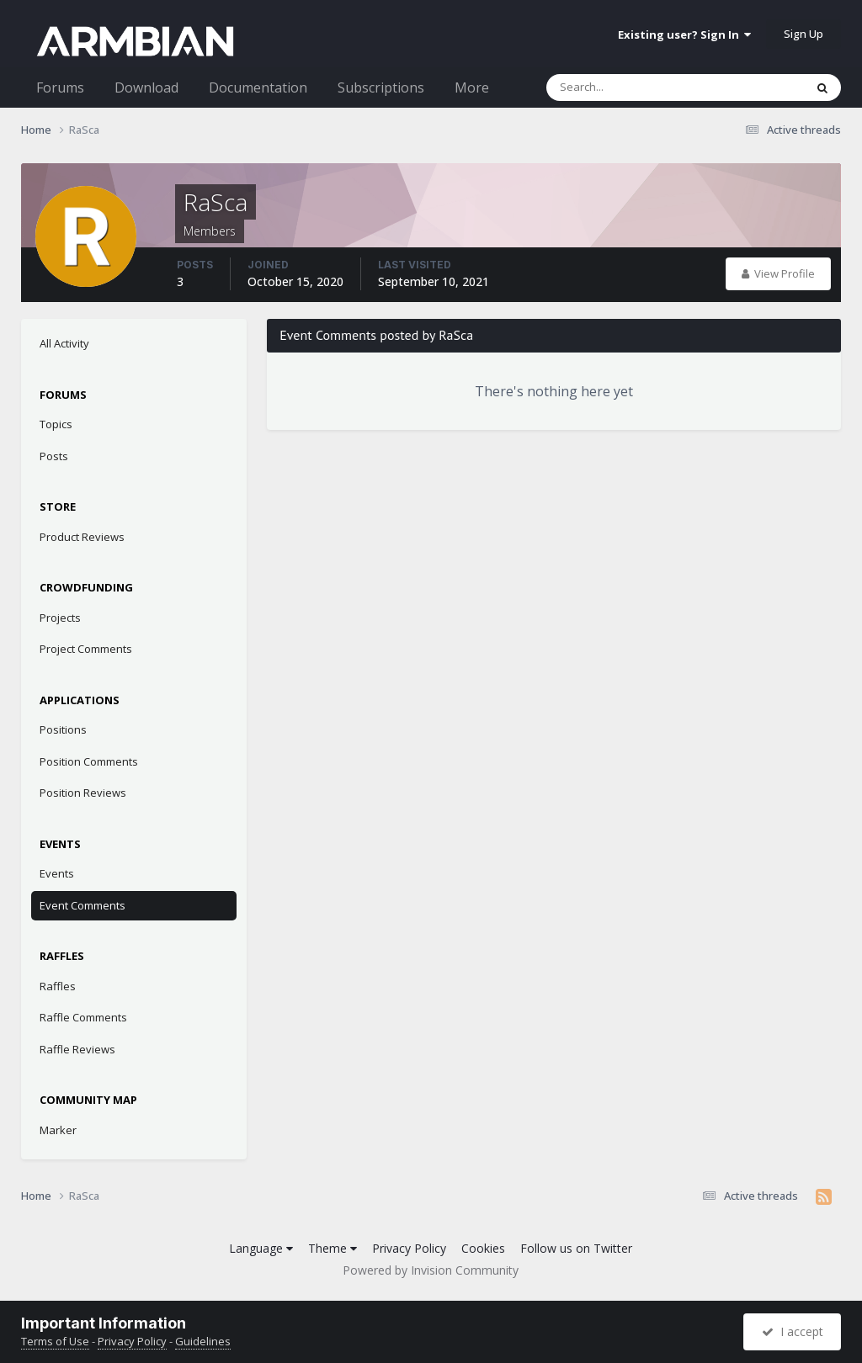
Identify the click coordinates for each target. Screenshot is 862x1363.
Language (261, 1248)
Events (57, 873)
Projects (60, 617)
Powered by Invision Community (431, 1270)
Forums (60, 87)
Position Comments (89, 761)
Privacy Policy (409, 1248)
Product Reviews (82, 536)
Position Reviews (83, 792)
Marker (58, 1130)
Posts (54, 456)
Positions (63, 729)
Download (146, 87)
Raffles (58, 986)
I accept (792, 1331)
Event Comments (82, 905)
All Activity (64, 343)
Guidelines (203, 1341)
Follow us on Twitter (576, 1248)
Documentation (258, 87)
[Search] (631, 87)
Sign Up (803, 33)
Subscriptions (381, 87)
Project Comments (86, 648)
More (472, 87)
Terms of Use (55, 1341)
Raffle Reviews (77, 1049)
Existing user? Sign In (684, 34)
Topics (56, 424)
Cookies (483, 1248)
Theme (332, 1248)
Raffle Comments (83, 1017)
